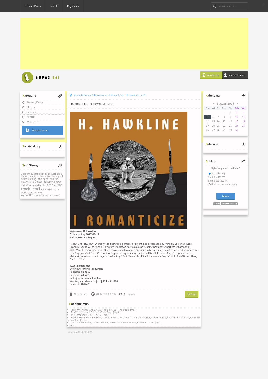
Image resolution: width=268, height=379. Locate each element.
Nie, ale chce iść (219, 180)
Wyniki (217, 203)
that (39, 185)
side (28, 185)
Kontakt (54, 6)
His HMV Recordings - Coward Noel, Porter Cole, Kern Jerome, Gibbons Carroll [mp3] (116, 322)
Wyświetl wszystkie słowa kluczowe (40, 195)
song (34, 185)
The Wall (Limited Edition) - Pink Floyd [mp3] (95, 312)
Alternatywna (81, 294)
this (44, 185)
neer (39, 181)
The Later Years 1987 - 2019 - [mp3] (90, 315)
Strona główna (35, 102)
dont (36, 176)
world (24, 192)
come (30, 176)
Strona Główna (33, 6)
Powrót (191, 294)
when (50, 189)
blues (24, 176)
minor (46, 178)
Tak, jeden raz (218, 176)
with (56, 189)
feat (49, 176)
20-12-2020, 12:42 (106, 294)
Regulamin (73, 6)
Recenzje (32, 112)
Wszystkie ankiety (229, 203)
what (44, 189)
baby (41, 173)
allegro (34, 173)
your (30, 192)
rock (23, 185)
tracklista (54, 184)
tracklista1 (30, 189)
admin (132, 294)
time (31, 181)
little (39, 178)
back (47, 173)
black (53, 173)
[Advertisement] (130, 43)
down (43, 176)
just (29, 178)
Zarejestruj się (237, 75)
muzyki (25, 181)
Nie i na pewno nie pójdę (224, 184)
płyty (58, 181)
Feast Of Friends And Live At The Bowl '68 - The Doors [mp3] (104, 309)
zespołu (37, 192)
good (60, 176)
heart (24, 178)
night (46, 181)
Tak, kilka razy (218, 173)
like (34, 178)
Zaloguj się (213, 75)
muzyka (54, 178)
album (26, 173)
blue (59, 173)
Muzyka (31, 107)
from (54, 176)
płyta (52, 181)
